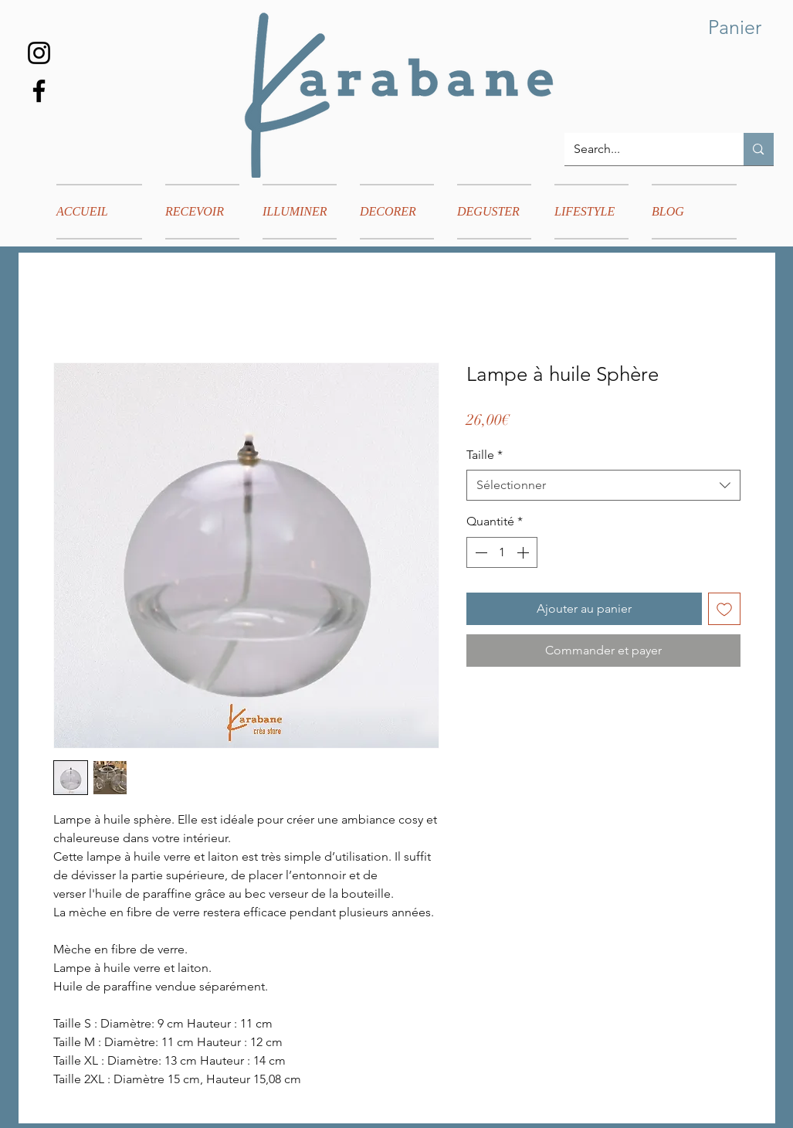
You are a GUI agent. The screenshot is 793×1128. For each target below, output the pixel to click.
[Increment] (524, 552)
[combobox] (603, 485)
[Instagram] (39, 53)
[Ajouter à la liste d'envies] (724, 609)
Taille (484, 454)
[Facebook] (39, 91)
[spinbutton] (501, 552)
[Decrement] (479, 552)
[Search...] (643, 149)
